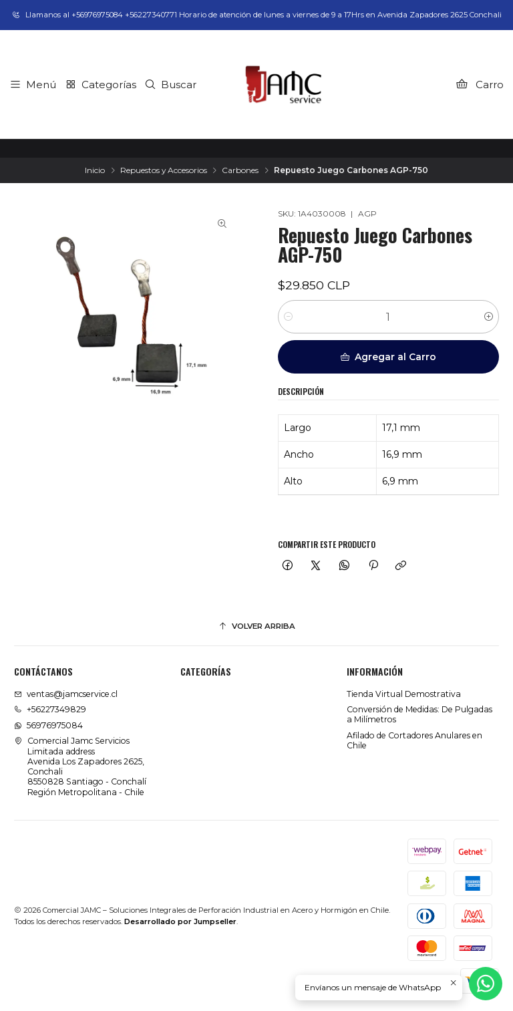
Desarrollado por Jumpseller (180, 921)
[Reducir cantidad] (288, 317)
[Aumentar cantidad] (488, 317)
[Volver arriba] (256, 627)
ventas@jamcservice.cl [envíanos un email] (66, 694)
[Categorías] (100, 84)
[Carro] (479, 84)
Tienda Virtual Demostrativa (404, 694)
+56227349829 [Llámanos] (50, 709)
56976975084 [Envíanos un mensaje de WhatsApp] (48, 725)
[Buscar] (170, 84)
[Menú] (33, 84)
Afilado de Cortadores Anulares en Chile (414, 740)
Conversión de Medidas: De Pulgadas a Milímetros (419, 714)
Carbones (240, 170)
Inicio (95, 170)
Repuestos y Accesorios (163, 170)
